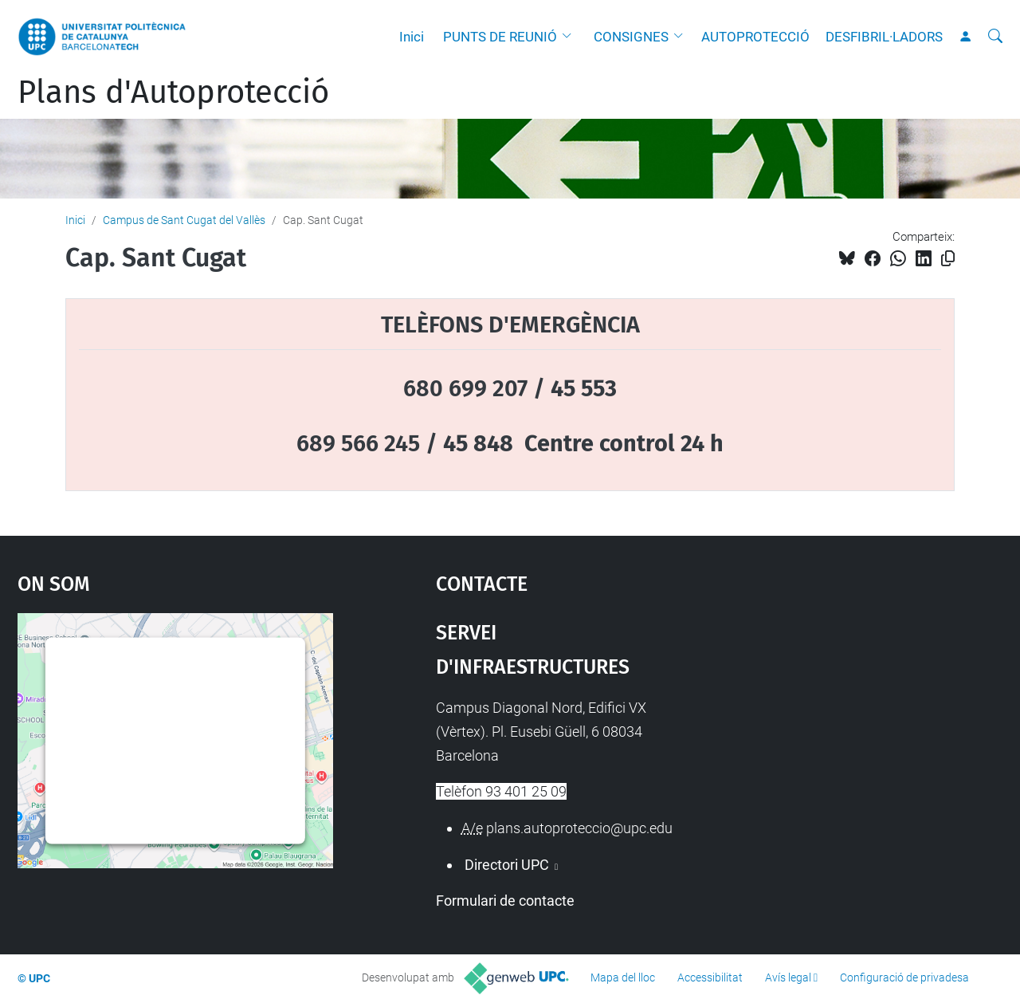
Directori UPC (506, 864)
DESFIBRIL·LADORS (884, 37)
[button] (570, 36)
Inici (411, 37)
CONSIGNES (631, 37)
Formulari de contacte (505, 900)
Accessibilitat (710, 977)
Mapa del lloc (622, 977)
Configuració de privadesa (904, 977)
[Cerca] (995, 37)
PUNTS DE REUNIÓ (500, 37)
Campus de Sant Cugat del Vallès (184, 220)
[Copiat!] (948, 259)
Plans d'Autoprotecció (173, 92)
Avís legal (788, 977)
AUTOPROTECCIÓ (755, 37)
